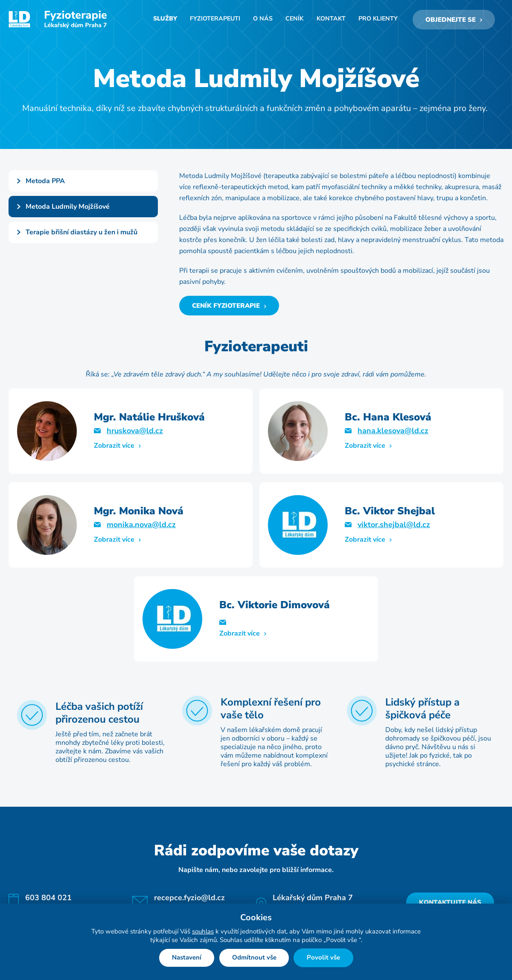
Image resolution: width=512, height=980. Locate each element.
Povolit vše (323, 958)
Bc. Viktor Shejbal (390, 512)
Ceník (296, 20)
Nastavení (186, 958)
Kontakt (332, 20)
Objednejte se (450, 20)
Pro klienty (378, 20)
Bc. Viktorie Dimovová (274, 606)
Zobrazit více (114, 447)
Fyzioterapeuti (218, 20)
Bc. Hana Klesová (388, 419)
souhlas (203, 931)
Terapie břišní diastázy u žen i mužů (81, 234)
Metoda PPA (45, 182)
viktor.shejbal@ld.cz (394, 526)
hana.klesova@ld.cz (393, 432)
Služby (169, 20)
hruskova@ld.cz (135, 432)
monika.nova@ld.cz (141, 526)
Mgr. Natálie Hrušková (149, 419)
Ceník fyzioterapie (226, 307)
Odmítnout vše (254, 958)
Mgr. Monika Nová (138, 512)
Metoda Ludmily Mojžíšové (68, 208)
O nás (265, 20)
